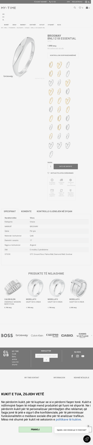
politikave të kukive (68, 419)
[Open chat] (87, 439)
